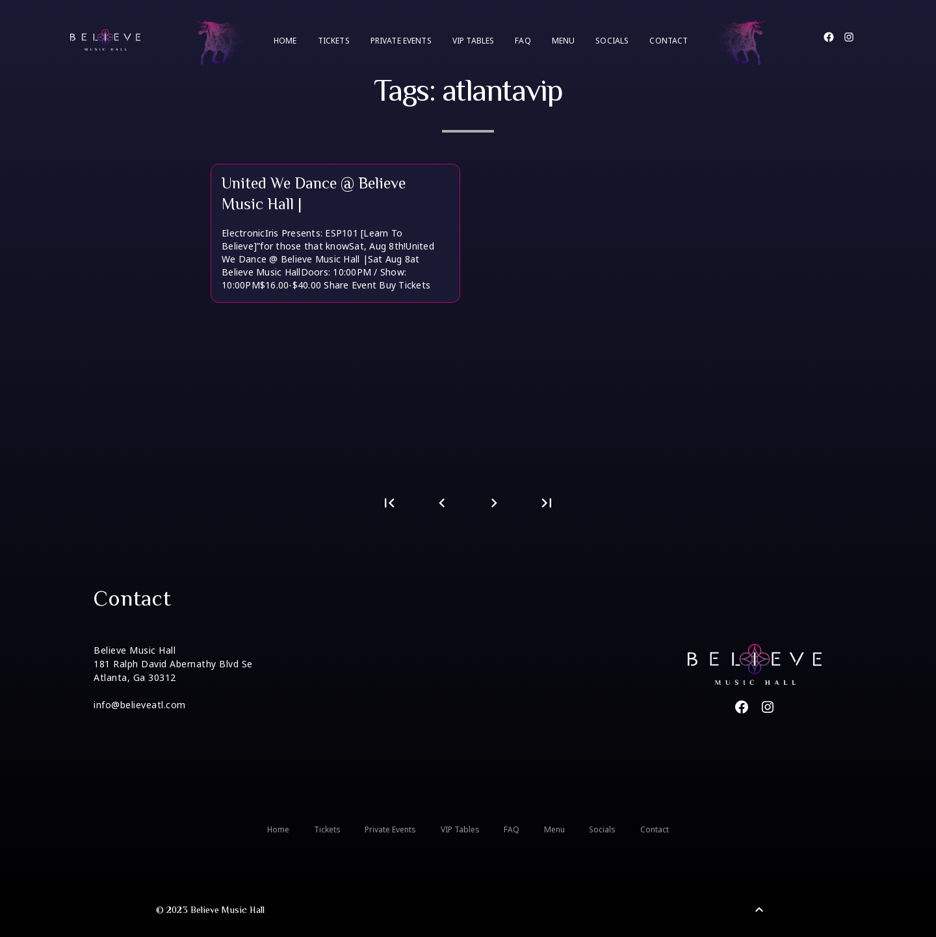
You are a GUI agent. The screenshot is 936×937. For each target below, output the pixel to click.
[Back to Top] (759, 909)
